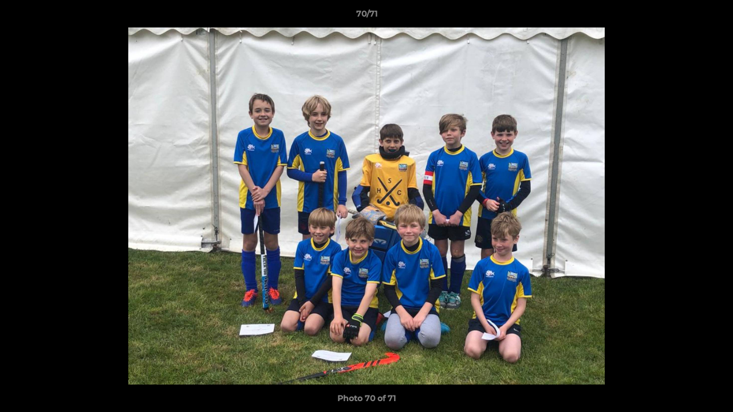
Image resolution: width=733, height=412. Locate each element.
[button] (712, 16)
